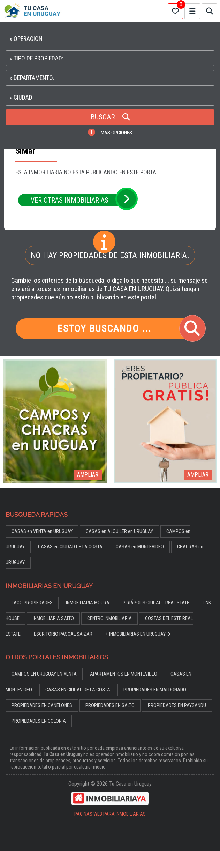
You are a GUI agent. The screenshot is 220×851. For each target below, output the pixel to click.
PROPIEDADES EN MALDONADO (154, 690)
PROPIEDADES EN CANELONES (42, 705)
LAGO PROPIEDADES (32, 603)
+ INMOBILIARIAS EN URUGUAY (138, 634)
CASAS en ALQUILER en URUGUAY (119, 531)
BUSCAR (110, 117)
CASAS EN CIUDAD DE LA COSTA (77, 690)
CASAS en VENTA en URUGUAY (42, 531)
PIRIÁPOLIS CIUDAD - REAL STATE (156, 603)
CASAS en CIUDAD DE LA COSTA (70, 547)
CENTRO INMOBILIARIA (109, 618)
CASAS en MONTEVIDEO (140, 547)
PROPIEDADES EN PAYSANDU (177, 705)
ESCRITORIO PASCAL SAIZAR (63, 634)
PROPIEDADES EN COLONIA (39, 721)
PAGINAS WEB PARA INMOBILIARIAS (110, 814)
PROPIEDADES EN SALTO (110, 705)
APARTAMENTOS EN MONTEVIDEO (123, 674)
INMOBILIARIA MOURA (87, 603)
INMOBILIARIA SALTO (53, 618)
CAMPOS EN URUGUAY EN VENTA (44, 674)
